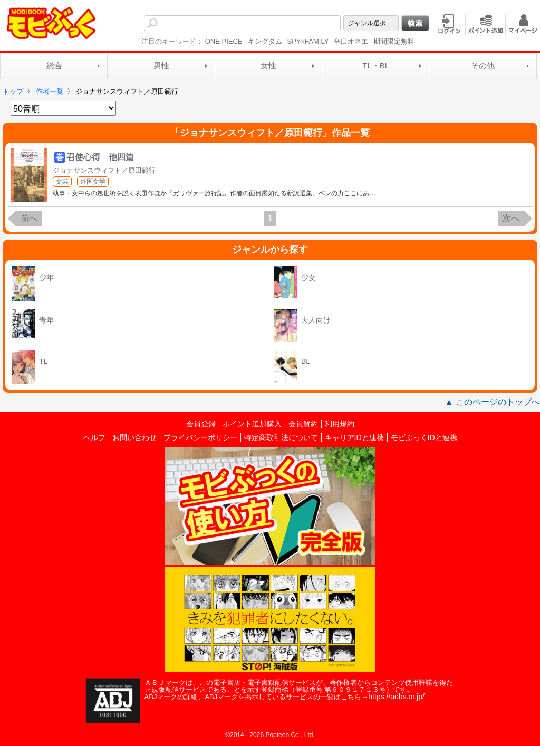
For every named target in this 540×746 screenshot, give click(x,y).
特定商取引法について (281, 437)
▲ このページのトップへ (492, 401)
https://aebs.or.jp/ (396, 696)
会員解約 (303, 424)
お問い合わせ (134, 437)
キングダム (265, 41)
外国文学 (92, 181)
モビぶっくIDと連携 (424, 437)
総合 (54, 65)
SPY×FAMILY (308, 41)
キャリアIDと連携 (354, 437)
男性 (161, 65)
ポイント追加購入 (252, 424)
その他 (483, 65)
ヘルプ (94, 437)
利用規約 (339, 424)
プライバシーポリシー (200, 437)
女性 (268, 65)
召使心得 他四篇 (100, 157)
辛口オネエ (351, 41)
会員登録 (201, 424)
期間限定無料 (393, 41)
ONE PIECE (224, 41)
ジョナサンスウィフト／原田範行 (104, 170)
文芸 (62, 181)
